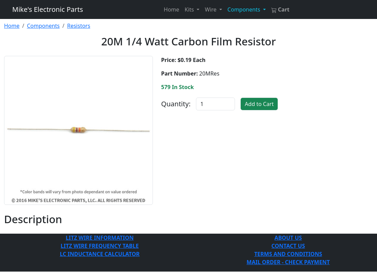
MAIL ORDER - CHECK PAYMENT (288, 262)
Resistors (78, 25)
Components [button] (244, 9)
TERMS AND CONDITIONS (288, 254)
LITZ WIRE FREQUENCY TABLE (100, 246)
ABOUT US (288, 237)
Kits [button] (190, 9)
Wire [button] (211, 9)
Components (43, 25)
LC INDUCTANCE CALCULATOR (99, 254)
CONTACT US (288, 246)
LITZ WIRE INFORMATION (100, 237)
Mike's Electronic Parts (47, 9)
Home (171, 9)
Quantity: (176, 103)
